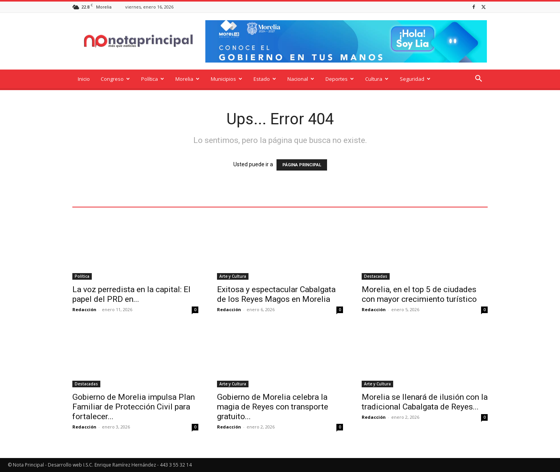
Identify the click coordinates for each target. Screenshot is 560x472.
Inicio (84, 78)
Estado (265, 78)
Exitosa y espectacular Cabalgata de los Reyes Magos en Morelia (276, 294)
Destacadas (375, 276)
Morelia (187, 78)
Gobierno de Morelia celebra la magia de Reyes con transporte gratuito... (272, 406)
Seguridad (415, 78)
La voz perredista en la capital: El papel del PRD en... (131, 294)
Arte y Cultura (232, 276)
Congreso (115, 78)
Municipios (226, 78)
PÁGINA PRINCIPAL (301, 164)
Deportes (340, 78)
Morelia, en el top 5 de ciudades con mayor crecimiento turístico (419, 294)
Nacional (300, 78)
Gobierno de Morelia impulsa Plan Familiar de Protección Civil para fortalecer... (133, 406)
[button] (478, 79)
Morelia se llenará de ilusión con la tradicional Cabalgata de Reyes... (425, 401)
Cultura (376, 78)
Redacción (84, 309)
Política (152, 78)
